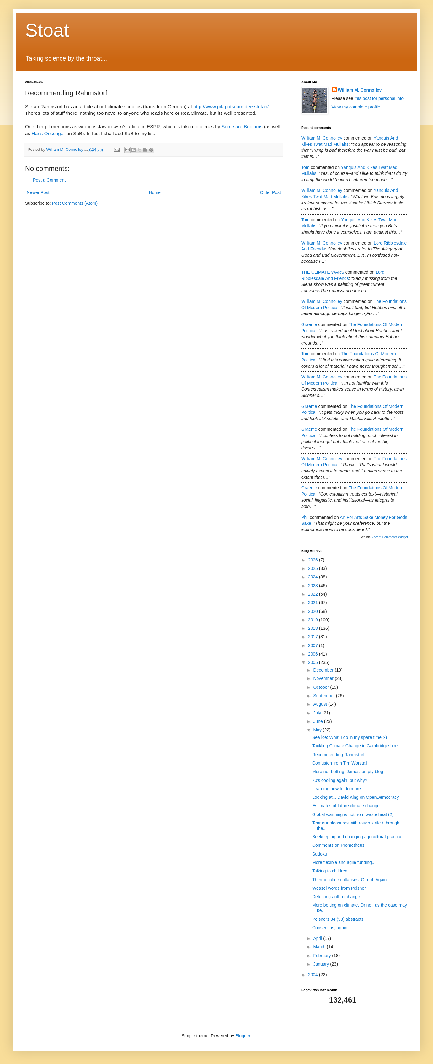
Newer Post (38, 192)
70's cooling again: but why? (339, 780)
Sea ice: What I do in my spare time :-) (349, 737)
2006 (313, 653)
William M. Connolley (360, 89)
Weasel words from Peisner (339, 888)
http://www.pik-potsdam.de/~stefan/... (233, 106)
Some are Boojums (242, 126)
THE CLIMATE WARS (322, 272)
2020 (313, 611)
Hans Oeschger (48, 133)
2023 (313, 585)
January (321, 964)
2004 (313, 974)
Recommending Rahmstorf (338, 754)
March (320, 946)
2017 (313, 636)
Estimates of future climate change (346, 805)
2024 (313, 576)
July (317, 712)
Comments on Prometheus (338, 845)
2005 (313, 662)
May (318, 729)
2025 (313, 568)
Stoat (47, 30)
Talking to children (329, 870)
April (318, 938)
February (322, 955)
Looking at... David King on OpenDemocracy (355, 797)
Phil (304, 517)
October (321, 687)
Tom (305, 167)
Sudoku (319, 853)
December (323, 669)
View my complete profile (356, 106)
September (324, 695)
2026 (313, 559)
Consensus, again (329, 927)
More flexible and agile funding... (344, 862)
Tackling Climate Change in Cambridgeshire (355, 745)
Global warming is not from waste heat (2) (352, 814)
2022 (313, 594)
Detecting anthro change (336, 896)
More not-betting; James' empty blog (347, 771)
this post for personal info (379, 98)
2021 (313, 602)
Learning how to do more (336, 788)
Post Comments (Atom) (75, 203)
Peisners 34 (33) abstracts (337, 919)
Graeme (309, 324)
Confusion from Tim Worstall (339, 763)
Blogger (242, 1035)
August (320, 704)
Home (154, 192)
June (318, 721)
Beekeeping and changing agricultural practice (357, 836)
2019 (313, 619)
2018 (313, 628)
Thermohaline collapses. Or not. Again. (350, 879)
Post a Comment (49, 179)
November (323, 678)
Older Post (270, 192)
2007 (313, 645)
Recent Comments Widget (389, 537)
